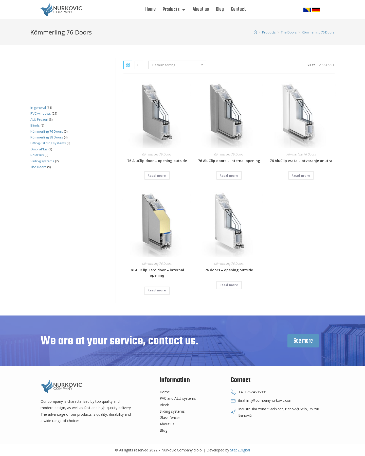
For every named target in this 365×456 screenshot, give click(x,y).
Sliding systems (42, 161)
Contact (238, 9)
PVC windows (40, 113)
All (332, 65)
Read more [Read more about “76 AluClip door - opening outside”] (157, 175)
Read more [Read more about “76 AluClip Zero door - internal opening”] (157, 290)
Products (174, 9)
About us (201, 9)
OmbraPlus (39, 149)
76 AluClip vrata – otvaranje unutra (301, 160)
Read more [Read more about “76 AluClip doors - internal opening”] (229, 175)
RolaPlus (37, 155)
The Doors (38, 167)
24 (325, 65)
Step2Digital (240, 450)
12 (319, 65)
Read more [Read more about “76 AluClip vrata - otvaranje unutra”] (301, 175)
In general (38, 107)
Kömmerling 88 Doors (46, 137)
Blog (220, 9)
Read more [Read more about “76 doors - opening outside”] (229, 285)
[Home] (255, 32)
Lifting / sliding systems (48, 143)
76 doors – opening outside (229, 270)
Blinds (35, 125)
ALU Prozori (39, 119)
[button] (303, 340)
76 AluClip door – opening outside (157, 160)
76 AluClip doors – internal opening (229, 160)
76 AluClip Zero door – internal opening (157, 273)
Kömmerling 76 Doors (157, 154)
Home (150, 9)
